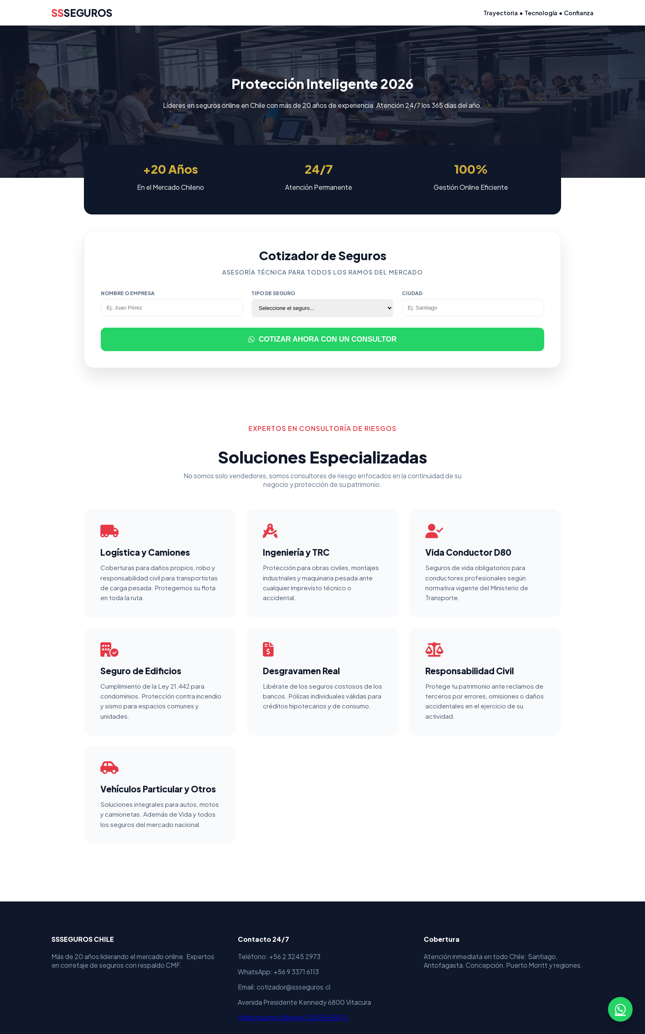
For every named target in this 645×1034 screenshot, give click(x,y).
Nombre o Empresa (128, 293)
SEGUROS (81, 13)
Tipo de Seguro (273, 293)
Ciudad (412, 293)
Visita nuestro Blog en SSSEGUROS (293, 1017)
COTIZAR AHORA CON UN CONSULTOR (322, 339)
